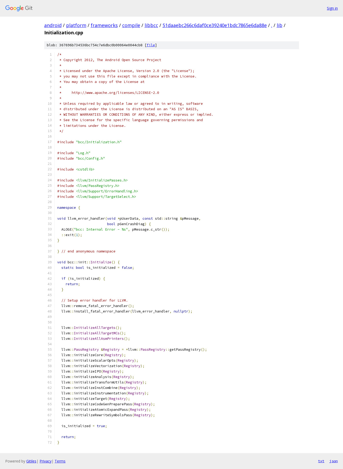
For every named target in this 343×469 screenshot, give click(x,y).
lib (279, 25)
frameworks (104, 25)
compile (131, 25)
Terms (60, 461)
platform (76, 25)
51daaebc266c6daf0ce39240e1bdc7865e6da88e (215, 25)
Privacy (45, 461)
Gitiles (31, 461)
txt (321, 461)
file (151, 45)
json (333, 461)
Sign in (332, 8)
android (53, 25)
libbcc (151, 25)
